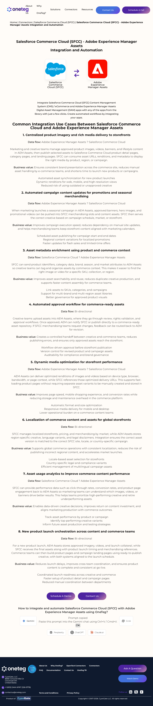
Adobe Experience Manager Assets (97, 74)
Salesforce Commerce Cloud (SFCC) (54, 22)
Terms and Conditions (48, 693)
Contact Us (108, 10)
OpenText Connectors (76, 666)
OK (78, 625)
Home (13, 22)
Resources (87, 9)
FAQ (41, 670)
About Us (29, 9)
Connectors (71, 9)
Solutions (55, 9)
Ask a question (132, 668)
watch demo (132, 679)
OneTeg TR (82, 670)
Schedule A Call (136, 10)
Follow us (123, 692)
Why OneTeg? (41, 9)
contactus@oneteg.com (14, 692)
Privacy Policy (73, 693)
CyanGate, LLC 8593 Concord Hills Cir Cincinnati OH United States (13, 680)
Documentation (53, 670)
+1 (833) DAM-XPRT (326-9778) (16, 687)
